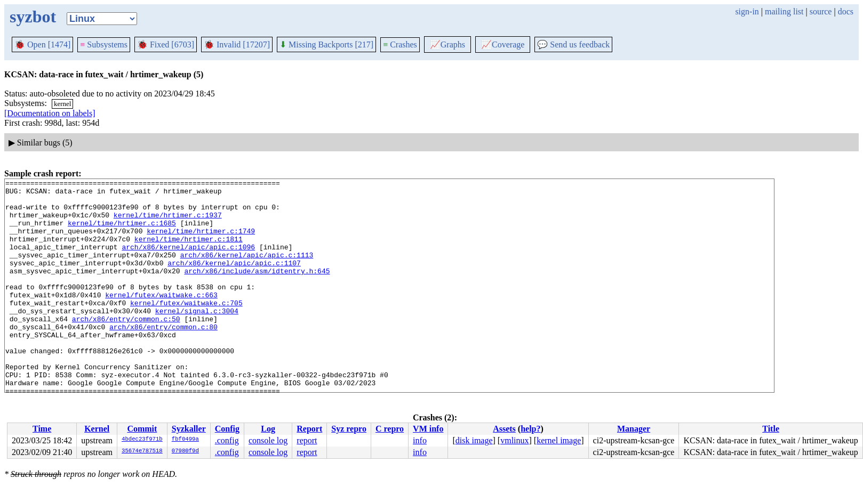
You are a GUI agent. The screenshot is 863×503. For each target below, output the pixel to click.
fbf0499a (185, 439)
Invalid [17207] (237, 44)
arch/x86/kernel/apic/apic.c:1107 (234, 280)
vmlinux (514, 440)
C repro (389, 428)
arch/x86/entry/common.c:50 (126, 347)
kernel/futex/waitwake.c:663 (161, 318)
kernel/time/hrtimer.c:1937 (168, 223)
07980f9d (185, 451)
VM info (428, 428)
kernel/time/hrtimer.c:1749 (201, 242)
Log (268, 428)
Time (42, 428)
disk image (474, 440)
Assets (504, 428)
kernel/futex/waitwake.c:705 (186, 328)
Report (309, 428)
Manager (633, 428)
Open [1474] (42, 44)
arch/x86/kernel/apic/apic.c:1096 (188, 261)
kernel (62, 104)
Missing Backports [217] (326, 44)
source (821, 11)
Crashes (400, 44)
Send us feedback (573, 44)
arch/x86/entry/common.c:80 (163, 357)
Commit (142, 428)
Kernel (96, 428)
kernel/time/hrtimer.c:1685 (122, 232)
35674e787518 (142, 451)
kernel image (559, 440)
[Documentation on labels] (49, 113)
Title (770, 428)
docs (845, 11)
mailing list (784, 11)
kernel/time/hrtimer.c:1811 (188, 251)
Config (227, 428)
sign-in (746, 11)
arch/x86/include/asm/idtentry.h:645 (257, 290)
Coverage (502, 44)
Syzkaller (189, 428)
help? (530, 428)
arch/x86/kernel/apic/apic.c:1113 (247, 270)
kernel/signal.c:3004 (196, 338)
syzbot (33, 16)
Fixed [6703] (165, 44)
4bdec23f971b (142, 439)
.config (227, 440)
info (420, 440)
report (307, 440)
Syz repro (348, 428)
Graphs (447, 44)
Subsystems (103, 44)
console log (268, 440)
